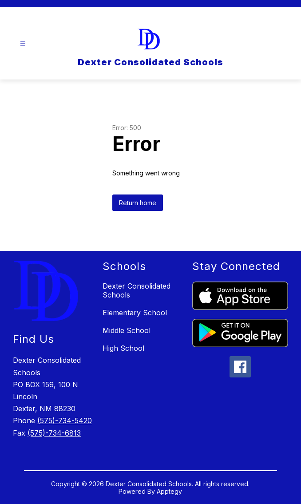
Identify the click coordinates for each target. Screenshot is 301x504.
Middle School (126, 330)
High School (123, 348)
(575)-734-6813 (54, 433)
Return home (137, 202)
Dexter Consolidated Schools (136, 290)
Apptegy (169, 491)
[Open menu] (23, 44)
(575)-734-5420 (64, 420)
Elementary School (135, 312)
